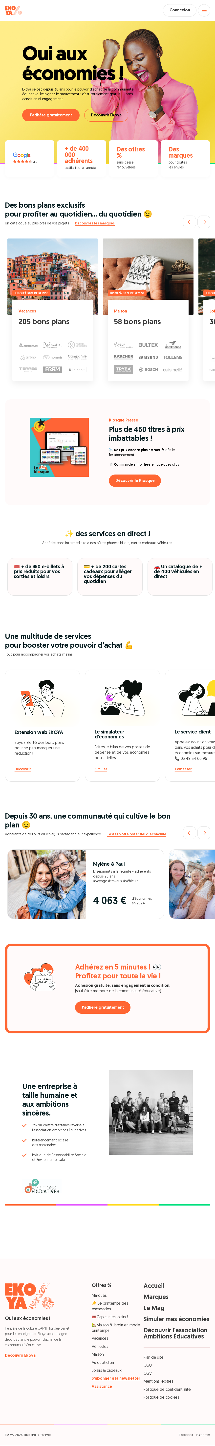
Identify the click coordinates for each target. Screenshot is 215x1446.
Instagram (203, 1435)
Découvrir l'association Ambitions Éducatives (176, 1334)
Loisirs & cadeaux (107, 1371)
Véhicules (100, 1347)
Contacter (183, 770)
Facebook (186, 1435)
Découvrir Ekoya (107, 116)
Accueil (154, 1287)
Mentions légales (158, 1382)
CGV (148, 1374)
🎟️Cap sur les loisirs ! (110, 1318)
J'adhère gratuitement (51, 116)
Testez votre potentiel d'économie (136, 835)
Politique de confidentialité (167, 1390)
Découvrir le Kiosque (136, 481)
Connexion (178, 11)
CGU (148, 1366)
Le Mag (154, 1309)
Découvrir (23, 770)
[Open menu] (204, 10)
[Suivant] (204, 222)
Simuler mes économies (176, 1320)
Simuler (101, 770)
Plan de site (154, 1358)
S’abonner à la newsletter (116, 1379)
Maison (121, 312)
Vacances (28, 312)
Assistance (102, 1387)
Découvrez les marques (95, 224)
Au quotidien (103, 1363)
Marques (99, 1297)
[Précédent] (189, 222)
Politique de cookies (161, 1398)
